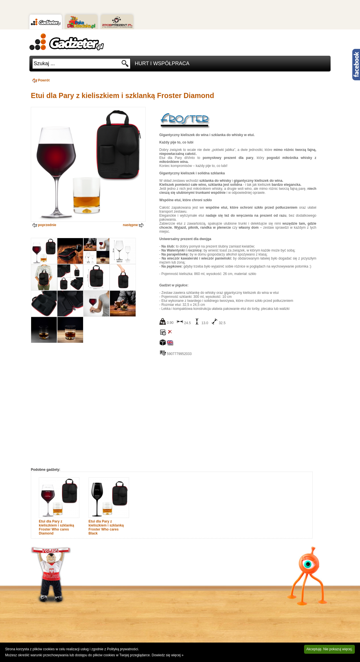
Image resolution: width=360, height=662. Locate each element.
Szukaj (125, 65)
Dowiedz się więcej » (167, 655)
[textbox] (76, 63)
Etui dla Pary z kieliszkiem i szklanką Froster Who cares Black (106, 527)
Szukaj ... (44, 63)
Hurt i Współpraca (162, 63)
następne (134, 225)
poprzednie (43, 225)
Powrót (40, 80)
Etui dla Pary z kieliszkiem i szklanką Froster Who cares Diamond (56, 527)
